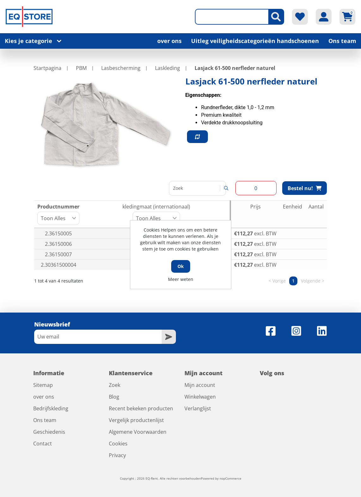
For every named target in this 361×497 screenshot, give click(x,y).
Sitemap (43, 385)
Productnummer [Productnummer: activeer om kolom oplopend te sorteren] (58, 214)
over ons (169, 41)
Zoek (114, 385)
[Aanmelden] (98, 337)
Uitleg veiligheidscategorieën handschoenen (255, 41)
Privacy (117, 455)
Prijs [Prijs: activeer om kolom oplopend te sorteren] (255, 206)
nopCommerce (230, 478)
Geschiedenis (49, 431)
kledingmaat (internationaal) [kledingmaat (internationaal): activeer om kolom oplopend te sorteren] (156, 214)
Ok (180, 266)
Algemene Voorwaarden (137, 431)
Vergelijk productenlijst (136, 420)
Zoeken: (196, 188)
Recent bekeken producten (141, 408)
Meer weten (180, 279)
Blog (114, 396)
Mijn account (199, 385)
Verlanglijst (197, 408)
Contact (42, 443)
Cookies (118, 443)
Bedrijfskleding (50, 408)
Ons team (342, 41)
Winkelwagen (200, 396)
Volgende (311, 280)
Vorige (279, 280)
